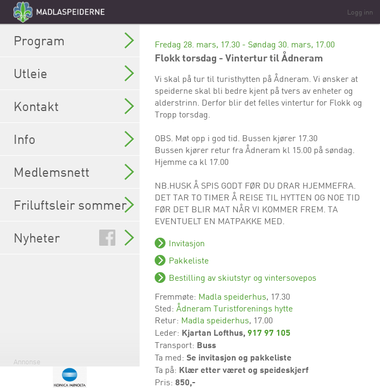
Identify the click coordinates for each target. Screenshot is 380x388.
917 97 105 (269, 332)
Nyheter (73, 238)
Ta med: (170, 357)
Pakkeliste (189, 260)
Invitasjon (187, 243)
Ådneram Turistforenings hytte (234, 308)
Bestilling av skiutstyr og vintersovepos (242, 277)
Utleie (73, 73)
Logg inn (360, 12)
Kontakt (73, 106)
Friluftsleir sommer (73, 205)
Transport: (176, 345)
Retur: (168, 320)
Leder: (168, 332)
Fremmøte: (176, 296)
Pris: (165, 382)
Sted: (165, 308)
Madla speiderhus (232, 296)
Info (73, 139)
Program (73, 40)
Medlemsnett (73, 172)
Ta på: (167, 369)
